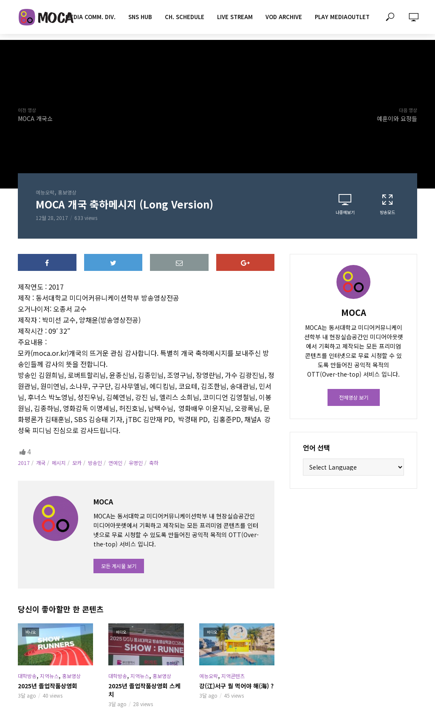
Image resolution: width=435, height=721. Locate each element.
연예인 (115, 462)
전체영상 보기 (353, 397)
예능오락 (45, 192)
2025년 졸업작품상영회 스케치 (144, 690)
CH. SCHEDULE (184, 17)
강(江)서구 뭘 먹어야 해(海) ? (236, 686)
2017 (24, 462)
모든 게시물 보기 (118, 565)
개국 (40, 462)
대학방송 (27, 675)
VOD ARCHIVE (284, 17)
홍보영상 (67, 192)
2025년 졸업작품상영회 (47, 686)
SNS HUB (140, 17)
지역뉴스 (49, 675)
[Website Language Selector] (353, 467)
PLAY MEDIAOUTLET (342, 17)
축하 (153, 462)
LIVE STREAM (235, 17)
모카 (77, 462)
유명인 (136, 462)
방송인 (95, 462)
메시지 (59, 462)
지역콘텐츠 (233, 675)
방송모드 (387, 204)
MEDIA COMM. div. (90, 17)
